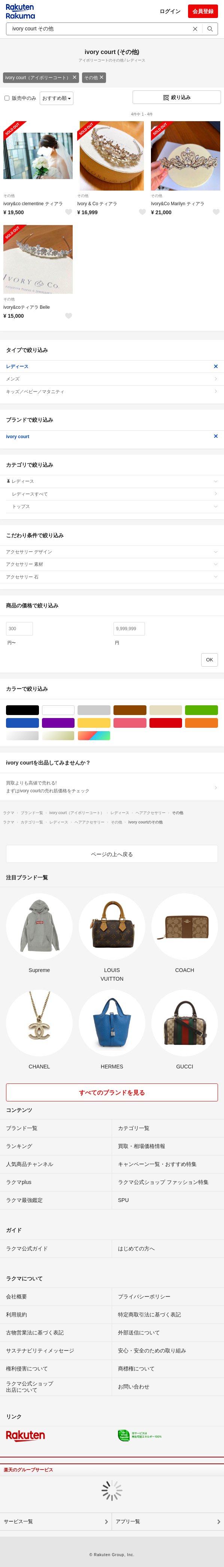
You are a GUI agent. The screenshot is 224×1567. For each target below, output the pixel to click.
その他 (94, 77)
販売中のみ (20, 98)
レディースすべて (115, 494)
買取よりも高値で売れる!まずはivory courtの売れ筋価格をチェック (112, 786)
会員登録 (203, 11)
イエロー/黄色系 (110, 723)
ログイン (170, 11)
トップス (115, 506)
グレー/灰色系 (110, 710)
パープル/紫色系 (74, 723)
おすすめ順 (56, 98)
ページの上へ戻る (112, 854)
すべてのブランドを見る (112, 1092)
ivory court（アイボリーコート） (41, 77)
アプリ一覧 (128, 1521)
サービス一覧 (18, 1521)
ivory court (112, 436)
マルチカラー (110, 736)
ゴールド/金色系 (74, 736)
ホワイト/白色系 (74, 710)
